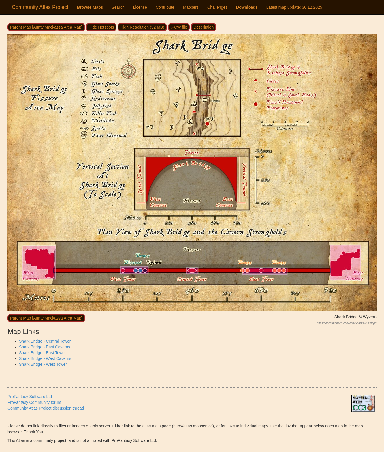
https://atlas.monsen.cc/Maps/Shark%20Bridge (347, 323)
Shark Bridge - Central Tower (45, 341)
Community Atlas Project (40, 7)
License (140, 7)
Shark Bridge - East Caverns (44, 347)
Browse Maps (90, 7)
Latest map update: (294, 7)
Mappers (191, 7)
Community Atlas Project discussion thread (45, 408)
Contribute (165, 7)
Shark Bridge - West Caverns (45, 358)
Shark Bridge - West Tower (43, 364)
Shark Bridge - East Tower (42, 352)
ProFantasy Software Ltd (29, 396)
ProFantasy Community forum (34, 402)
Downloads (247, 7)
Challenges (217, 7)
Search (118, 7)
